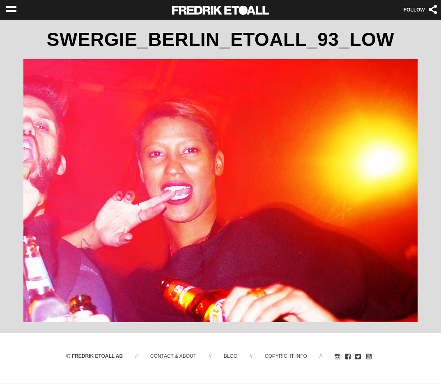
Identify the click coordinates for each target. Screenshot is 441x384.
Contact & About (173, 356)
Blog (230, 356)
